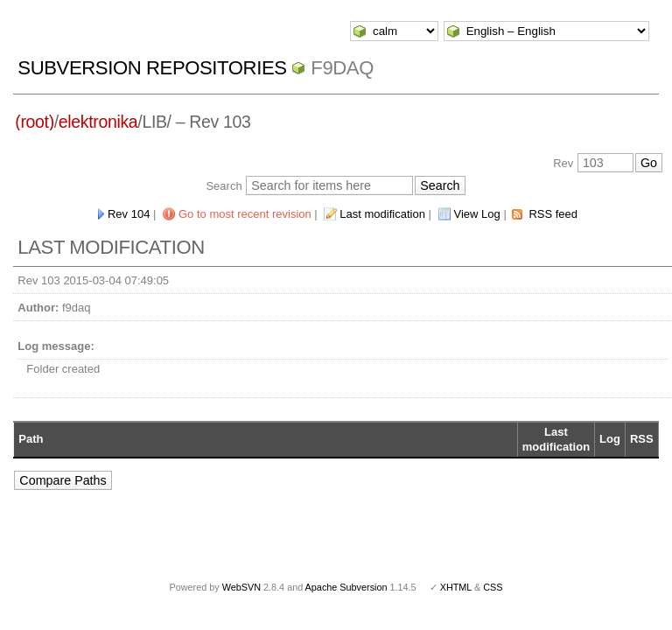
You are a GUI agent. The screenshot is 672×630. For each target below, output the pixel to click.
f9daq (342, 68)
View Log (477, 213)
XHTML (456, 587)
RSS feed (553, 213)
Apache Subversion (346, 587)
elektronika (98, 121)
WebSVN (241, 587)
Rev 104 (129, 213)
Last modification (382, 213)
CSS (492, 587)
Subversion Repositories (152, 68)
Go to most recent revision (245, 213)
